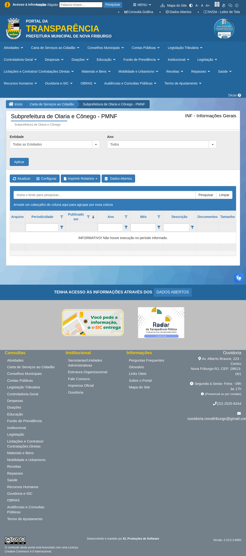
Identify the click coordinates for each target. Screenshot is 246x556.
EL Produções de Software (141, 538)
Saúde (12, 480)
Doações (14, 407)
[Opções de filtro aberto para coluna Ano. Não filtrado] (126, 217)
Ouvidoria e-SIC (20, 493)
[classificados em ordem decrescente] (93, 217)
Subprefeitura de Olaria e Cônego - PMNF (114, 104)
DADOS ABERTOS (172, 292)
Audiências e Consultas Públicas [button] (130, 83)
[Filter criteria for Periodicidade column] (61, 227)
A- (197, 5)
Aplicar (19, 162)
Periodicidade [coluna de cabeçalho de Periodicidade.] (42, 217)
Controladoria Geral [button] (21, 59)
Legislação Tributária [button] (185, 48)
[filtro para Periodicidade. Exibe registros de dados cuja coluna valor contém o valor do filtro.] (42, 227)
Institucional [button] (179, 59)
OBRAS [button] (89, 83)
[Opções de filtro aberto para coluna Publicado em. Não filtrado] (88, 217)
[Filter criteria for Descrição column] (192, 227)
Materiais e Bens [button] (96, 71)
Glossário (136, 367)
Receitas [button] (175, 71)
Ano (110, 137)
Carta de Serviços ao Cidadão (52, 104)
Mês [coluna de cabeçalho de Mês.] (143, 217)
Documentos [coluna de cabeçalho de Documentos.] (208, 217)
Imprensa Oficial (81, 385)
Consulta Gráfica (138, 12)
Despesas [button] (55, 59)
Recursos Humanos (22, 487)
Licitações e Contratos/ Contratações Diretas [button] (39, 71)
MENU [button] (141, 5)
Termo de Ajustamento (25, 519)
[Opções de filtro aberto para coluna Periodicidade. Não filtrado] (61, 217)
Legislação (15, 434)
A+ (208, 5)
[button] (96, 144)
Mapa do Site (174, 5)
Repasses (15, 473)
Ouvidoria (75, 392)
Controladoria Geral (22, 394)
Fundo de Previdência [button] (142, 59)
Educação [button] (106, 59)
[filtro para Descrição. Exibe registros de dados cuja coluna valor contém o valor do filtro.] (176, 227)
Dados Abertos (178, 12)
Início (15, 104)
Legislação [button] (207, 59)
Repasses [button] (201, 71)
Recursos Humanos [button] (21, 83)
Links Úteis (137, 374)
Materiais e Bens (20, 453)
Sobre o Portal (140, 380)
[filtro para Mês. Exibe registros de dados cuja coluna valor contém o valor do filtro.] (143, 227)
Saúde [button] (225, 71)
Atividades (15, 360)
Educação (15, 414)
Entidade (17, 137)
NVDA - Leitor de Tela (221, 12)
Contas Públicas (20, 380)
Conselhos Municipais (24, 374)
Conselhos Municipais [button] (106, 48)
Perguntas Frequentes (146, 360)
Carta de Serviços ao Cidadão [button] (55, 48)
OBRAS (13, 500)
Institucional (16, 428)
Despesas (15, 401)
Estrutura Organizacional (87, 372)
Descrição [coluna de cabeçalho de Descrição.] (179, 217)
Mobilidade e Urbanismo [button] (138, 71)
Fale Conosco (79, 379)
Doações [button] (80, 59)
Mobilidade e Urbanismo (26, 460)
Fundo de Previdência (24, 421)
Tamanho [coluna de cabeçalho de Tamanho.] (227, 217)
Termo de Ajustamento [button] (184, 83)
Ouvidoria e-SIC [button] (59, 83)
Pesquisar (112, 4)
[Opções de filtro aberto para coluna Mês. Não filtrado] (158, 217)
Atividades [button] (14, 48)
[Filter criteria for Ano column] (126, 227)
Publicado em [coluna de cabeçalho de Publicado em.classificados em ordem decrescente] (76, 216)
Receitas (14, 466)
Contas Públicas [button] (146, 48)
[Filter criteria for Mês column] (159, 227)
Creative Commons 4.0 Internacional (28, 551)
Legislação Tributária (23, 387)
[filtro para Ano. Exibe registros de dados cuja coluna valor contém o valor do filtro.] (110, 227)
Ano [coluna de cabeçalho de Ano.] (111, 217)
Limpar (224, 195)
